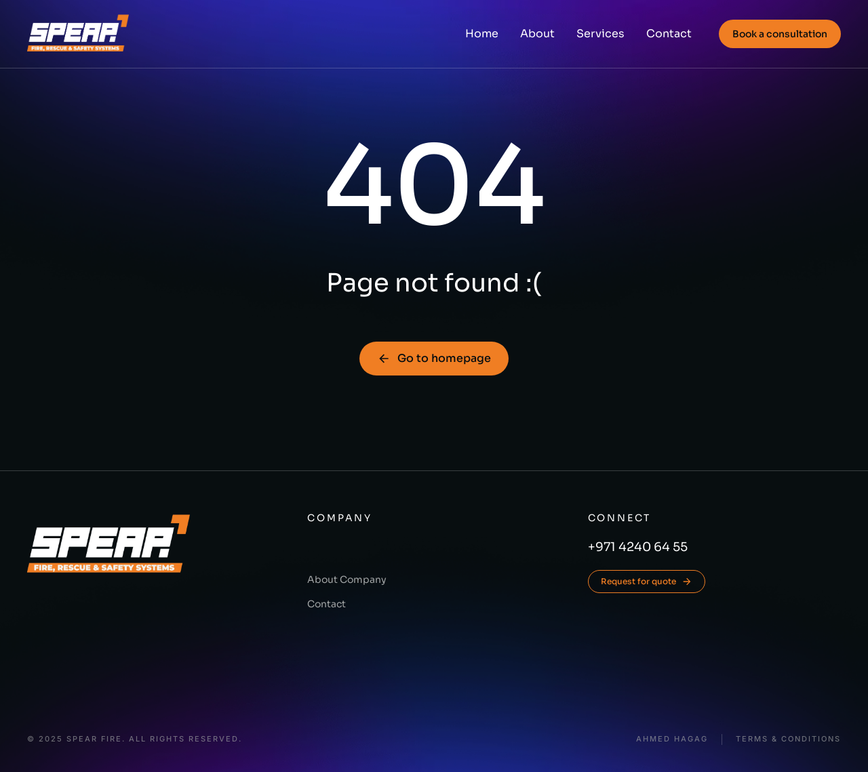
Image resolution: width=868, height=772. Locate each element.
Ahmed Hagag (672, 739)
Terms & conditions (788, 739)
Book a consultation (779, 34)
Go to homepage (434, 358)
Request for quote (646, 581)
